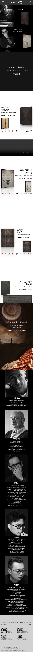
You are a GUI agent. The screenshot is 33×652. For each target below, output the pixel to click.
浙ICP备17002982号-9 (18, 647)
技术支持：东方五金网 (13, 650)
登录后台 (6, 650)
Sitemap (2, 650)
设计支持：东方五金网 (21, 650)
